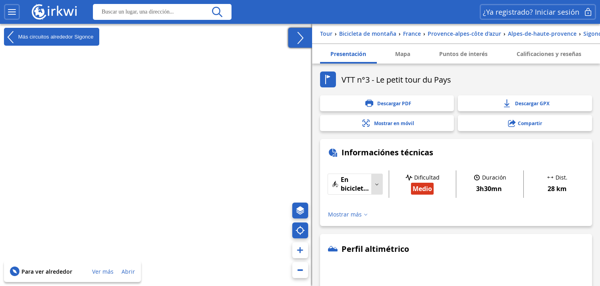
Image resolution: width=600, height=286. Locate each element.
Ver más (103, 271)
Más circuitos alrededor (48, 37)
